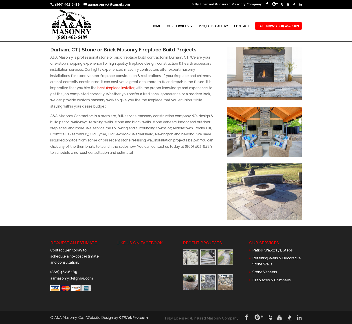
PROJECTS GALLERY (213, 26)
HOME (156, 26)
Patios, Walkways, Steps (272, 250)
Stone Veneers (264, 272)
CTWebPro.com (133, 317)
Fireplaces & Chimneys (271, 280)
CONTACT (241, 26)
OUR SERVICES (178, 26)
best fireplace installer (115, 88)
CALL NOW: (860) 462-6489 (278, 26)
